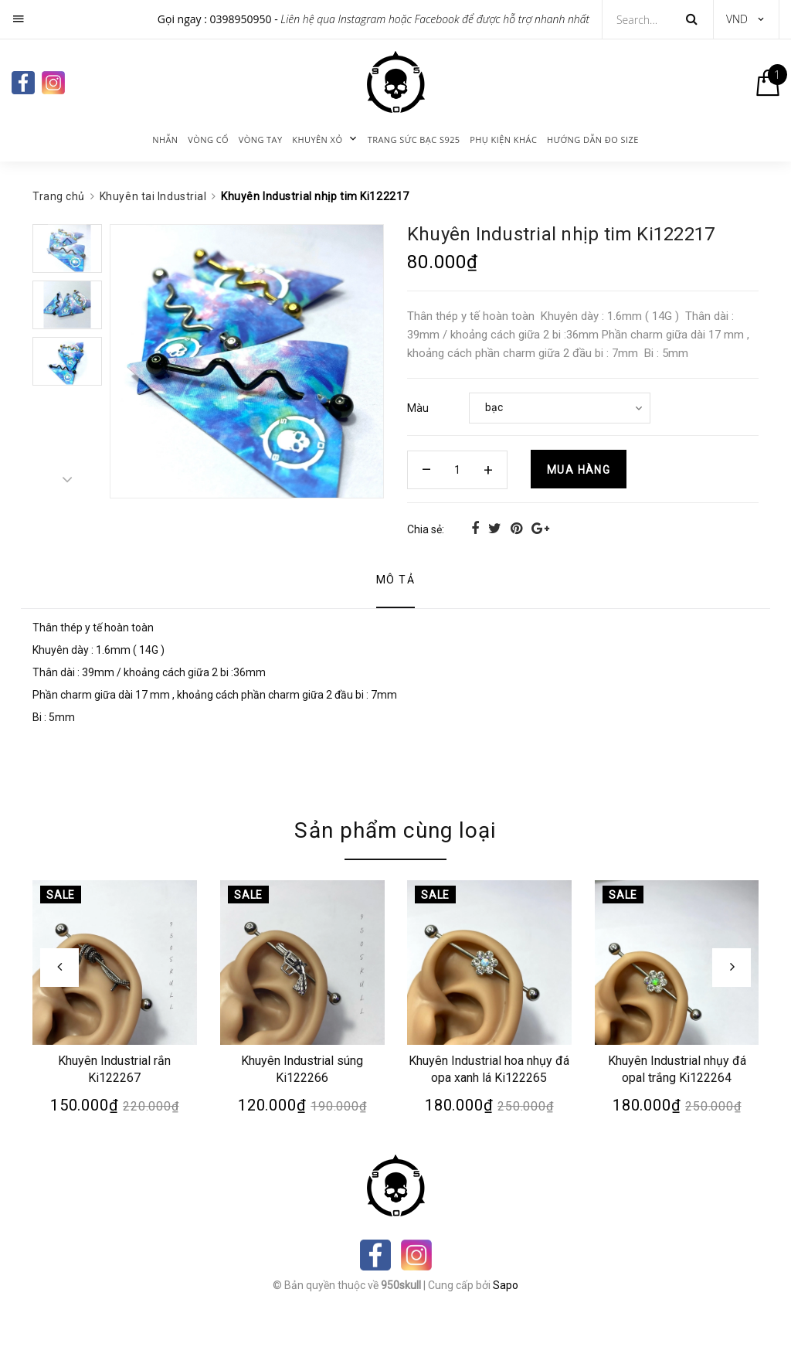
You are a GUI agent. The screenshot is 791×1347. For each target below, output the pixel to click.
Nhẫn (165, 139)
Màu (418, 408)
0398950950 (241, 19)
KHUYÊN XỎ (317, 139)
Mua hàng (578, 470)
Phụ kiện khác (503, 139)
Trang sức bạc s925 (414, 139)
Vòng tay (261, 139)
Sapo (505, 1285)
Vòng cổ (208, 139)
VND (737, 19)
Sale (60, 895)
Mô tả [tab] (395, 579)
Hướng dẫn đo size (593, 139)
